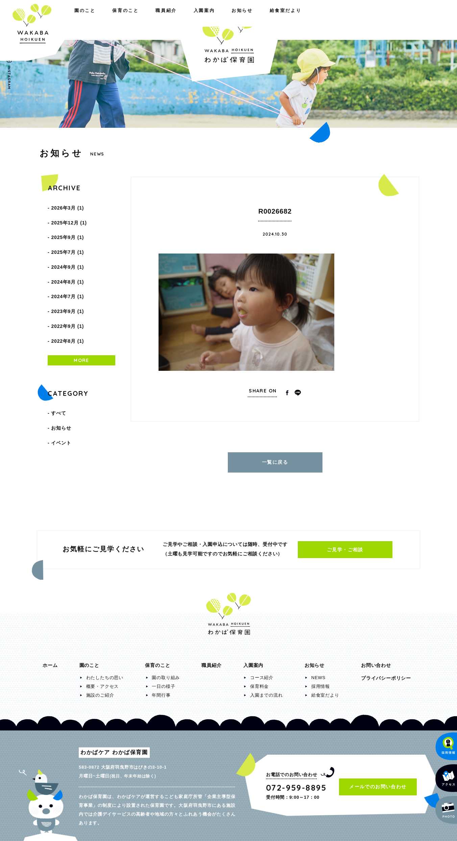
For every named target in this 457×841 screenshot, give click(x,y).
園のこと (53, 19)
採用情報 (320, 683)
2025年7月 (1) (67, 240)
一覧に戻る (275, 460)
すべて (58, 378)
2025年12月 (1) (69, 217)
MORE (81, 327)
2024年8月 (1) (67, 263)
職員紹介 (147, 19)
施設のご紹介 (100, 691)
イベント (61, 401)
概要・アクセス (102, 683)
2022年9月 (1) (67, 298)
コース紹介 (261, 674)
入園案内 (299, 19)
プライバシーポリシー (386, 674)
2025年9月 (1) (67, 229)
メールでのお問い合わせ (377, 783)
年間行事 (161, 691)
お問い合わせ (376, 662)
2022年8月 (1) (67, 309)
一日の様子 (163, 683)
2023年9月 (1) (67, 286)
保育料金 (259, 683)
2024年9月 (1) (67, 252)
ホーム (50, 662)
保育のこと (100, 19)
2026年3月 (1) (67, 206)
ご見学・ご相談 (345, 546)
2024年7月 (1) (67, 275)
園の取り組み (166, 674)
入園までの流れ (266, 691)
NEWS (318, 674)
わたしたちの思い (104, 674)
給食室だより (393, 19)
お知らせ (344, 19)
